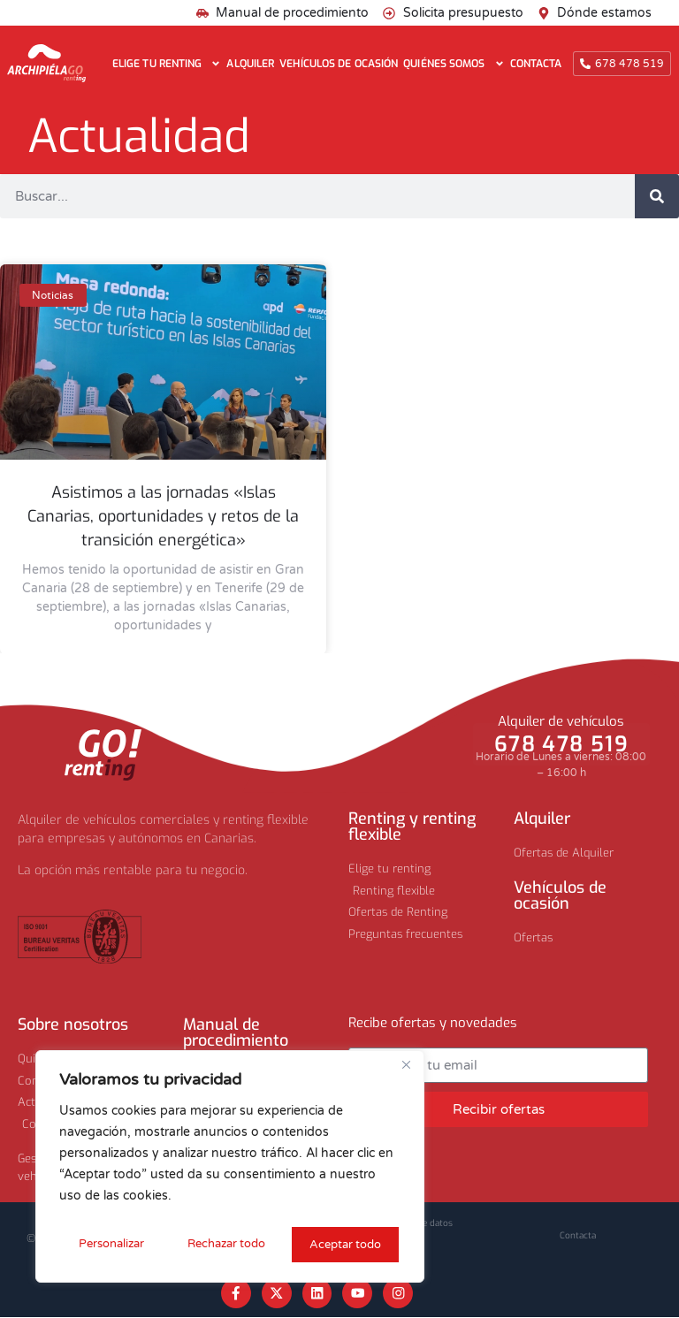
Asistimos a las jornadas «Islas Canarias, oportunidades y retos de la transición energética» (163, 516)
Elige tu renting (167, 63)
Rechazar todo (226, 1244)
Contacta (536, 64)
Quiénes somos (453, 63)
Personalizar (110, 1244)
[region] (229, 1169)
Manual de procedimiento (235, 1032)
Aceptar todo (346, 1244)
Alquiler (250, 64)
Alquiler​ (542, 818)
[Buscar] (657, 196)
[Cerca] (405, 1069)
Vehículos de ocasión (338, 64)
